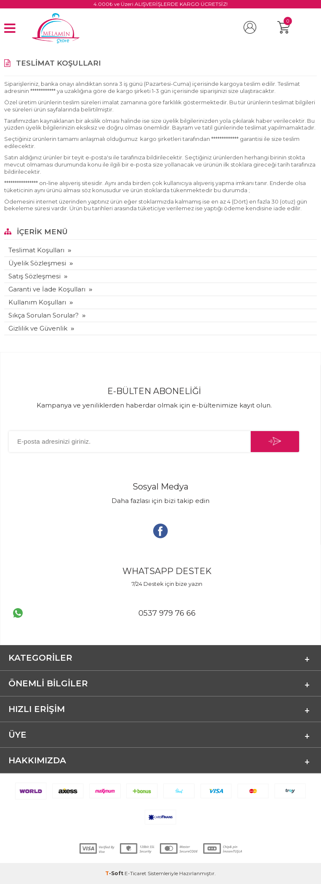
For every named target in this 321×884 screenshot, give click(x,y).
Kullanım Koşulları (37, 302)
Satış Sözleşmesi (34, 276)
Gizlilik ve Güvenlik (37, 328)
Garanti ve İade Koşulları (46, 289)
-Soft (115, 873)
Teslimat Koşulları (36, 250)
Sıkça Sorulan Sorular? (43, 315)
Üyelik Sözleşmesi (37, 263)
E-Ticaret (135, 873)
